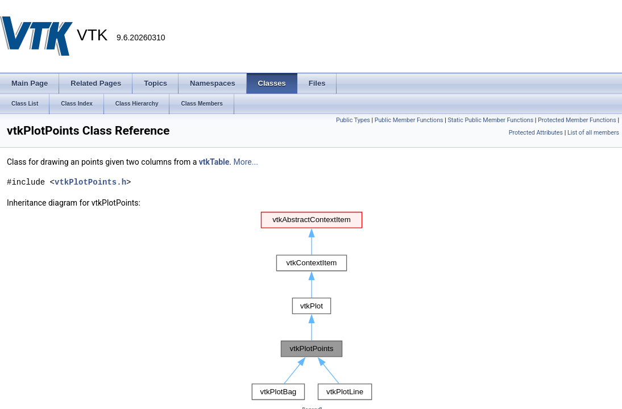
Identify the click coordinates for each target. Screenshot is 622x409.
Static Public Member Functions (490, 120)
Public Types (353, 120)
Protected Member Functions (577, 120)
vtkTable (214, 161)
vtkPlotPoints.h (90, 182)
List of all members (593, 132)
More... (246, 161)
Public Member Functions (409, 120)
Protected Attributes (536, 132)
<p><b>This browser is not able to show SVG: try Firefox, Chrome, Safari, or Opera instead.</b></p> (312, 306)
